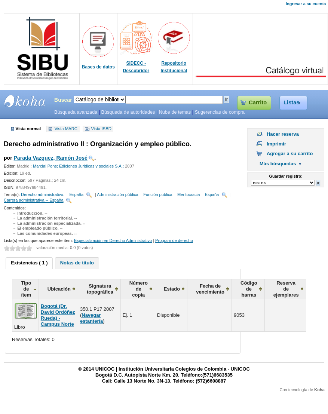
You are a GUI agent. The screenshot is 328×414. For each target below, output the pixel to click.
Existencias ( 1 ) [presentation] (29, 263)
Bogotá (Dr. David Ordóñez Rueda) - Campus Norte (58, 315)
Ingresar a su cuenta (306, 3)
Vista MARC (66, 129)
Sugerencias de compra (220, 112)
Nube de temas (175, 112)
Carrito (258, 102)
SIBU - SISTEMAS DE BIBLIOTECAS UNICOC (25, 100)
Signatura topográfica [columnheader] (100, 289)
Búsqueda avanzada (75, 112)
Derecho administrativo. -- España (52, 195)
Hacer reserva (283, 134)
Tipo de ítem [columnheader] (26, 289)
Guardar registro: (286, 176)
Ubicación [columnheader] (59, 289)
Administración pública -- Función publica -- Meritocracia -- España (158, 195)
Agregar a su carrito (290, 153)
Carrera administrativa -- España (34, 200)
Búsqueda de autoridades (128, 112)
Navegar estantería (91, 318)
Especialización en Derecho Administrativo (113, 240)
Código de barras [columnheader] (248, 289)
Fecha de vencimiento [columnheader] (210, 289)
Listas (291, 102)
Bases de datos (98, 67)
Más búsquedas (278, 163)
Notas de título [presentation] (77, 263)
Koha (319, 389)
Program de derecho (174, 240)
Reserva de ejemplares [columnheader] (286, 289)
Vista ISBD (101, 129)
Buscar (63, 100)
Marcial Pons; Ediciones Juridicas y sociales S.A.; (78, 166)
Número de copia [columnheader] (138, 289)
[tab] (29, 263)
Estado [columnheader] (172, 289)
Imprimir (276, 144)
